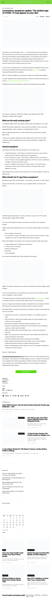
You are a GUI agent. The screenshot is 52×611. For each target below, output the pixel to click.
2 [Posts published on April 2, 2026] (13, 518)
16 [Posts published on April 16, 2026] (13, 522)
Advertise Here (45, 595)
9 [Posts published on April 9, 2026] (13, 520)
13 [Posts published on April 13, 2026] (4, 522)
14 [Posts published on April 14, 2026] (7, 522)
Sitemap (27, 596)
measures (36, 70)
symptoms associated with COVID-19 (18, 81)
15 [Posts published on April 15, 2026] (10, 522)
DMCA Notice (37, 595)
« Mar (3, 532)
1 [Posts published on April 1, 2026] (10, 518)
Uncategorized (7, 8)
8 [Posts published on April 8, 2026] (10, 520)
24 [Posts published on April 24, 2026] (16, 525)
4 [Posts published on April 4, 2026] (19, 518)
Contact (32, 596)
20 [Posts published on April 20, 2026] (4, 525)
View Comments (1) (26, 371)
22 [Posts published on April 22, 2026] (10, 525)
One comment (6, 16)
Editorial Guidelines (30, 595)
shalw (3, 388)
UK (25, 52)
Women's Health (31, 550)
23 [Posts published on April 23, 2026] (13, 525)
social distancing (40, 298)
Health (4, 550)
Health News (5, 575)
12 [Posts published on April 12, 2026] (23, 520)
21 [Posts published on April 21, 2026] (7, 525)
